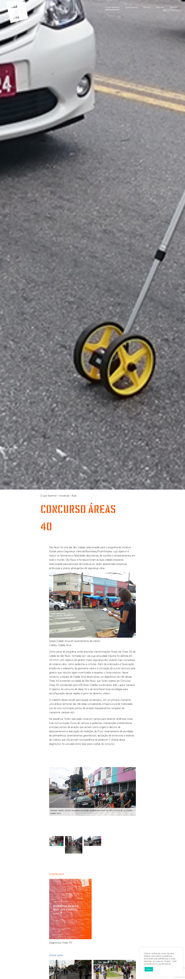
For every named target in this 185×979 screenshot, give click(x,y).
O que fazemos (112, 7)
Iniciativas (64, 495)
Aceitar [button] (148, 969)
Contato (173, 7)
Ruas (74, 495)
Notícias (160, 7)
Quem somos (131, 7)
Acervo (146, 7)
